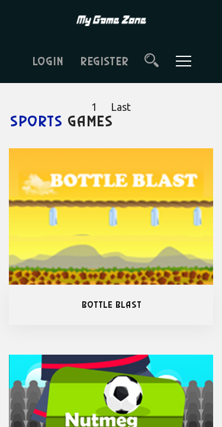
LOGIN (47, 62)
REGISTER (103, 62)
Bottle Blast (111, 305)
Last (121, 107)
